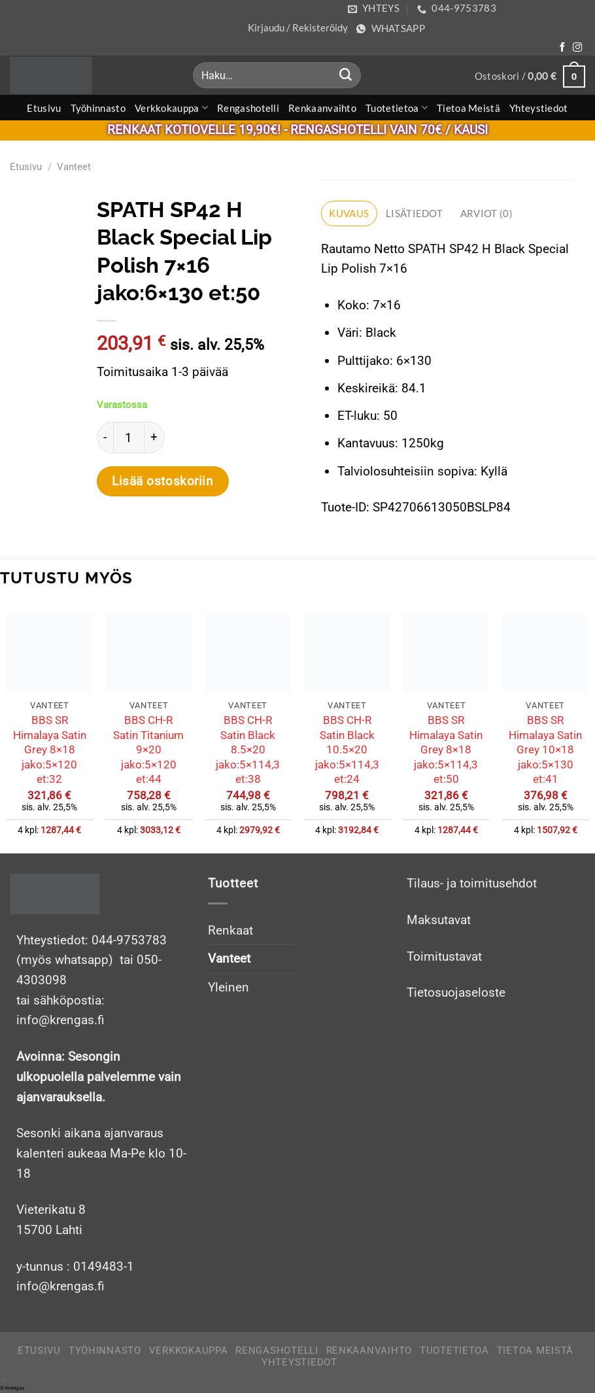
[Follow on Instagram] (577, 48)
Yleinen (228, 987)
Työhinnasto (98, 108)
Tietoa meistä (468, 108)
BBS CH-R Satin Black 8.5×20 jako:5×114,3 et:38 (248, 749)
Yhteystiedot (538, 108)
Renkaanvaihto (322, 108)
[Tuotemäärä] (128, 437)
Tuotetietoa (397, 107)
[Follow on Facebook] (562, 48)
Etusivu (44, 108)
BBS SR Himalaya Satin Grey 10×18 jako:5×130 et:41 (545, 749)
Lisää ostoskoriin (163, 481)
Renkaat (230, 930)
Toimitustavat (444, 956)
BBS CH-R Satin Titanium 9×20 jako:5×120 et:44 (148, 749)
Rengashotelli (248, 108)
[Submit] (346, 75)
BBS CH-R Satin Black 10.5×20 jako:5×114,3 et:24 (347, 749)
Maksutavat (439, 919)
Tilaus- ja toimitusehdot (472, 883)
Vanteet (74, 167)
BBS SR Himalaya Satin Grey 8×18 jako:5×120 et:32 (49, 749)
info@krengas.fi (60, 1286)
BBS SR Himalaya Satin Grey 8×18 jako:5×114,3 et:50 (446, 749)
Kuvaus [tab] (349, 213)
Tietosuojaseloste (456, 992)
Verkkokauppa (171, 107)
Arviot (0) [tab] (486, 213)
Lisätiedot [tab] (414, 213)
